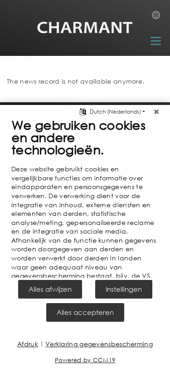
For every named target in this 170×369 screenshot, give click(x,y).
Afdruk (27, 343)
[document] (85, 197)
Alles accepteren (85, 312)
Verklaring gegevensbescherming (99, 343)
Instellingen (124, 289)
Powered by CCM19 (85, 360)
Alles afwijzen (50, 289)
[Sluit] (156, 109)
